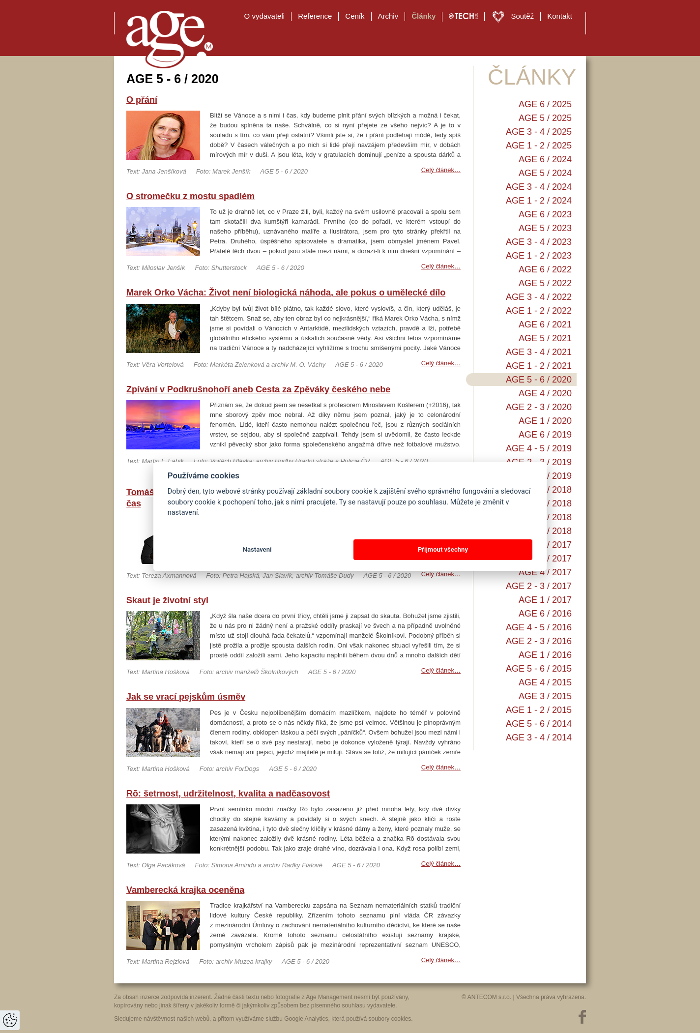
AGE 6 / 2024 (545, 159)
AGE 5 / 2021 (545, 338)
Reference (315, 16)
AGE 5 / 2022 (545, 283)
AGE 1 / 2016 (545, 655)
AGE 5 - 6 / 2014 (539, 724)
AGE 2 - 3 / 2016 (539, 641)
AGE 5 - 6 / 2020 (539, 379)
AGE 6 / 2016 (545, 614)
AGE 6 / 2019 (545, 435)
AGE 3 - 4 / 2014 (539, 737)
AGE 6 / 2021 (545, 324)
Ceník (354, 16)
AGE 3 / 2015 (545, 696)
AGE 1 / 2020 (545, 421)
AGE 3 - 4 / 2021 (539, 352)
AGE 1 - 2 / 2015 (539, 710)
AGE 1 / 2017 (545, 600)
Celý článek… (441, 170)
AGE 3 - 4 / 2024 (539, 187)
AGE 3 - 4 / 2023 (539, 242)
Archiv (388, 16)
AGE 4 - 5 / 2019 (539, 448)
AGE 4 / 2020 (545, 393)
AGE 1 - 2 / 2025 (539, 145)
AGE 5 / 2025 (545, 118)
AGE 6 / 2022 (545, 269)
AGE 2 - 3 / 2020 (539, 407)
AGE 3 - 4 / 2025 (539, 132)
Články (423, 16)
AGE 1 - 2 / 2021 (539, 366)
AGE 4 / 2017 (545, 572)
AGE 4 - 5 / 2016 (539, 627)
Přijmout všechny (443, 549)
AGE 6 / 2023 (545, 214)
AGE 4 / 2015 (545, 682)
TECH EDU (463, 16)
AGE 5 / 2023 (545, 228)
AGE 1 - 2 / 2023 (539, 256)
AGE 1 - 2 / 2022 (539, 311)
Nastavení (257, 549)
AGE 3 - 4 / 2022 (539, 297)
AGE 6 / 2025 (545, 104)
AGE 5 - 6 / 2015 (539, 669)
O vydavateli (264, 16)
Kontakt (559, 16)
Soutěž (522, 16)
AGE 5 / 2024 (545, 173)
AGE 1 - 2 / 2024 (539, 201)
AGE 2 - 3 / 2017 (539, 586)
